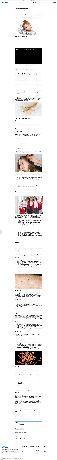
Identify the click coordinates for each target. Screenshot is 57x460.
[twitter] (20, 438)
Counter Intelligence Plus (45, 456)
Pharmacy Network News (45, 453)
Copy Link (28, 422)
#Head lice (16, 432)
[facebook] (16, 438)
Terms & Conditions (38, 447)
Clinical (16, 428)
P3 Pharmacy (8, 452)
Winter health (24, 452)
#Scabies (25, 432)
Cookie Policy (37, 450)
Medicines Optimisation (23, 449)
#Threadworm (21, 432)
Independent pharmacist (44, 449)
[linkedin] (24, 438)
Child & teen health (21, 428)
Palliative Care (24, 451)
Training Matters (5, 452)
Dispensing (23, 447)
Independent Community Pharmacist (15, 452)
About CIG (37, 451)
